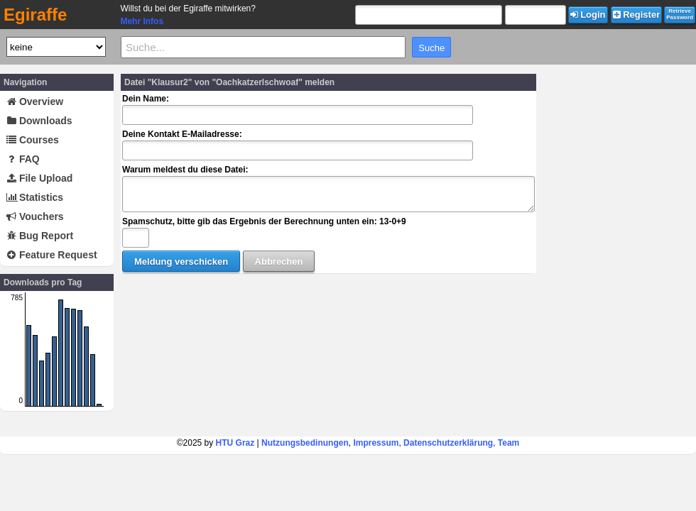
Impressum (375, 443)
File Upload (39, 178)
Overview (34, 101)
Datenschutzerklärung (448, 443)
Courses (32, 139)
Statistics (34, 197)
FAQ (23, 159)
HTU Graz (235, 443)
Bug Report (39, 235)
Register (636, 14)
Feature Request (51, 254)
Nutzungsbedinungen (305, 443)
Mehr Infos (141, 21)
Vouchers (35, 216)
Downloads (39, 120)
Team (508, 443)
